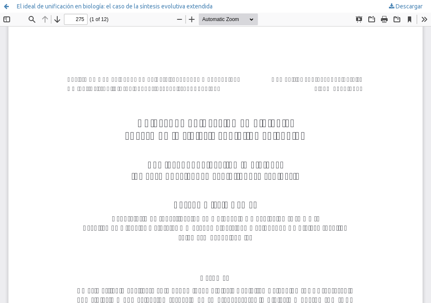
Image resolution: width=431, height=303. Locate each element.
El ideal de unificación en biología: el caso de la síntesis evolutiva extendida (115, 6)
